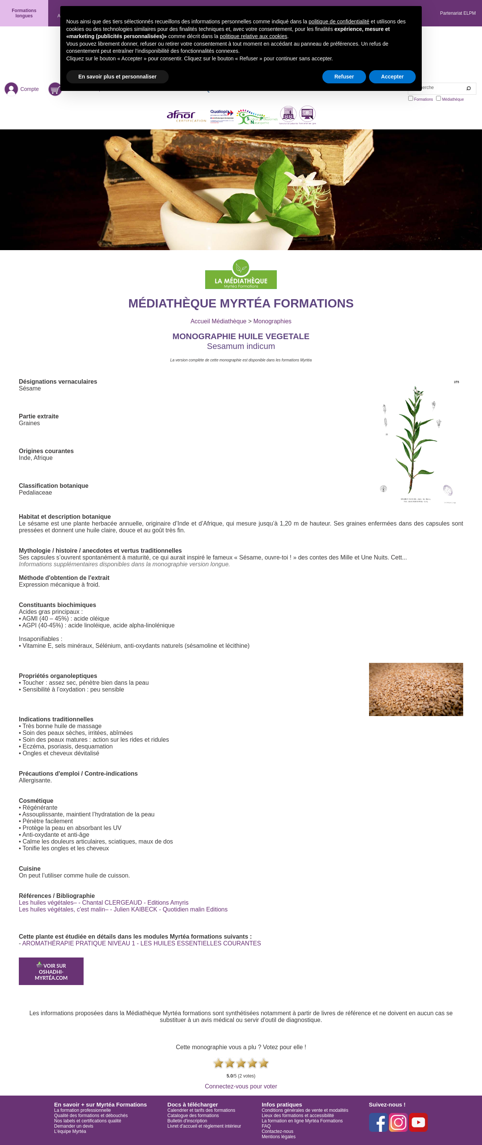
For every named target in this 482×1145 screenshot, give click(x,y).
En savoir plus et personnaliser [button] (117, 77)
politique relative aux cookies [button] (253, 36)
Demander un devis (73, 1126)
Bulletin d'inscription (187, 1120)
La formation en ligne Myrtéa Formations (302, 1120)
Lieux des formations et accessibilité (298, 1115)
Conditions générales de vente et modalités (305, 1110)
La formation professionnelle (82, 1110)
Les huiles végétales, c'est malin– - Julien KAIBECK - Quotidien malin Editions (123, 909)
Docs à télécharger (193, 1104)
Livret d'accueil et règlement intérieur (204, 1126)
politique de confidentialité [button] (339, 21)
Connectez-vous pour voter (241, 1086)
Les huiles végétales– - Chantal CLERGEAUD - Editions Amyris (104, 902)
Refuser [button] (344, 77)
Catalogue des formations (193, 1115)
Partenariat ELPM (458, 13)
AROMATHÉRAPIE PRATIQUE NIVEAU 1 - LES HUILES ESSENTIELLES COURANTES (141, 943)
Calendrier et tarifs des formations (201, 1110)
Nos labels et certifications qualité (87, 1120)
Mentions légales (279, 1136)
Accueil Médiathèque (219, 321)
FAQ (266, 1126)
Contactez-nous (277, 1131)
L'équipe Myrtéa (70, 1131)
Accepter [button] (392, 77)
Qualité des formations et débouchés (91, 1115)
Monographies (272, 321)
